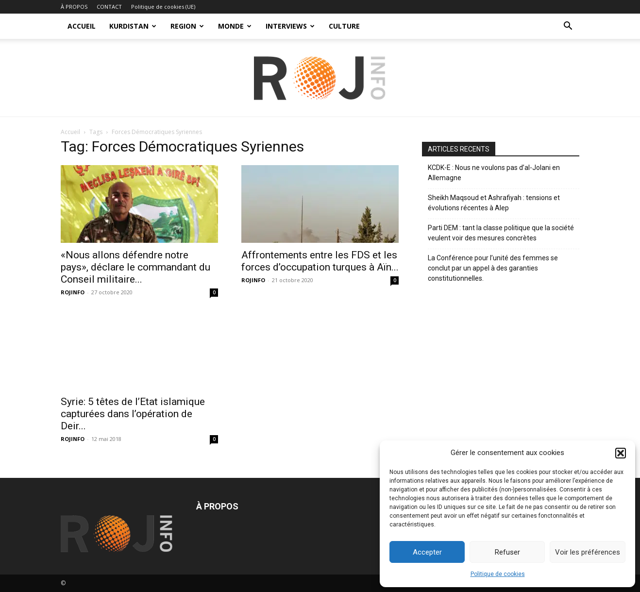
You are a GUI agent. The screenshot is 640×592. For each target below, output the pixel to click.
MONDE (235, 26)
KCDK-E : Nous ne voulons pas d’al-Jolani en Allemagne (494, 173)
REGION (187, 26)
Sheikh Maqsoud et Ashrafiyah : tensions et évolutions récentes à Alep (494, 203)
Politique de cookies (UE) (163, 6)
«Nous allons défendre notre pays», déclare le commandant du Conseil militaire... (135, 267)
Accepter (427, 552)
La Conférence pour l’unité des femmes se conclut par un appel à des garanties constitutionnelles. (493, 268)
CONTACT (109, 6)
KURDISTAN (132, 26)
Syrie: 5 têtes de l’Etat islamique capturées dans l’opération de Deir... (133, 414)
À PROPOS (74, 6)
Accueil (70, 132)
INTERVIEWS (290, 26)
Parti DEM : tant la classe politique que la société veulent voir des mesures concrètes (501, 233)
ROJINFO (72, 292)
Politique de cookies (498, 574)
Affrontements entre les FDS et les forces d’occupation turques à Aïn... (320, 261)
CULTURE (344, 26)
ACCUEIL (81, 26)
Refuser (507, 552)
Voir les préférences (587, 552)
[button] (620, 453)
